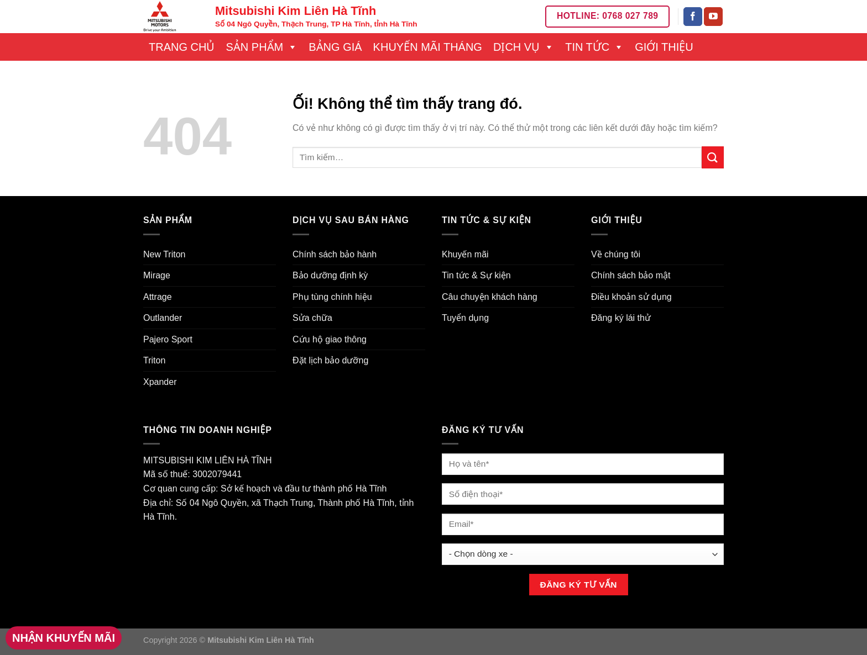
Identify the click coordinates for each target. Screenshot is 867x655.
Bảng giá (335, 47)
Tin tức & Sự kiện (476, 275)
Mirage (156, 275)
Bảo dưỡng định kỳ (330, 275)
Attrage (157, 297)
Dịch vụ (523, 47)
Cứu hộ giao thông (330, 339)
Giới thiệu (664, 47)
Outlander (162, 318)
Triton (154, 360)
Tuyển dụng (465, 318)
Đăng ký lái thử (621, 318)
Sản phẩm (261, 47)
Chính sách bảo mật (630, 275)
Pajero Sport (167, 339)
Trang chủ (182, 47)
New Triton (164, 254)
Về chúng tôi (615, 254)
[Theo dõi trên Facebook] (692, 16)
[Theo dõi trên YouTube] (713, 16)
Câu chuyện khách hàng (489, 297)
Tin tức (594, 47)
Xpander (160, 382)
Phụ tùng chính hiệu (332, 297)
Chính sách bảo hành (335, 254)
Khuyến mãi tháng (427, 47)
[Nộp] (713, 157)
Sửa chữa (312, 318)
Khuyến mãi (465, 254)
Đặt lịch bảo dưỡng (330, 360)
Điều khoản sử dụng (631, 297)
